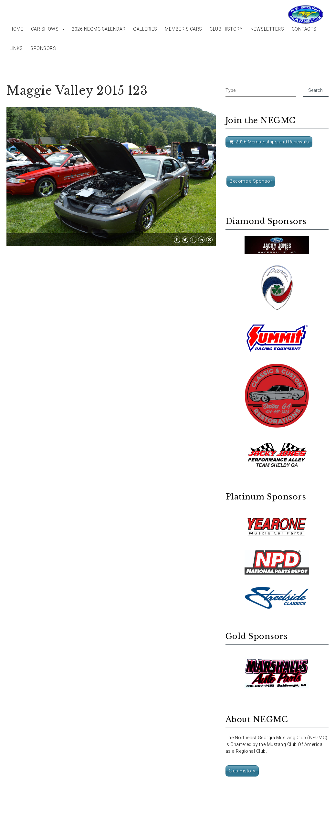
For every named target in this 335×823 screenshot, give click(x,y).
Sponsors (43, 48)
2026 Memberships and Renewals (272, 141)
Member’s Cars (183, 29)
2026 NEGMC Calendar (99, 29)
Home (16, 29)
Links (16, 48)
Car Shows (45, 29)
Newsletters (267, 29)
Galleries (145, 29)
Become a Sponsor (251, 181)
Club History (226, 29)
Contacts (304, 29)
